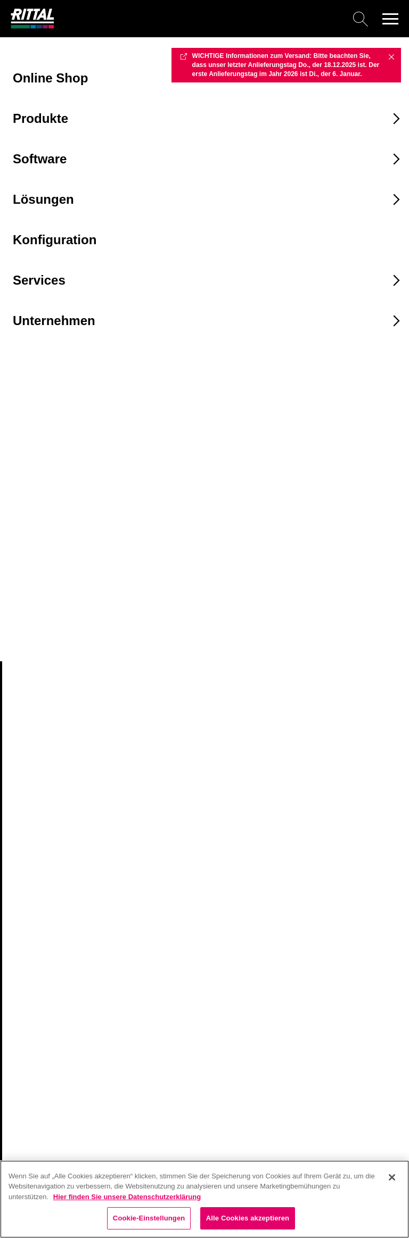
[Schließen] (392, 1177)
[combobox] (68, 494)
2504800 (31, 630)
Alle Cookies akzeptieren (247, 1218)
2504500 (31, 610)
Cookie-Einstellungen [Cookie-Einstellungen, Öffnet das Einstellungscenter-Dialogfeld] (149, 1218)
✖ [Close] (391, 56)
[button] (390, 18)
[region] (204, 1199)
